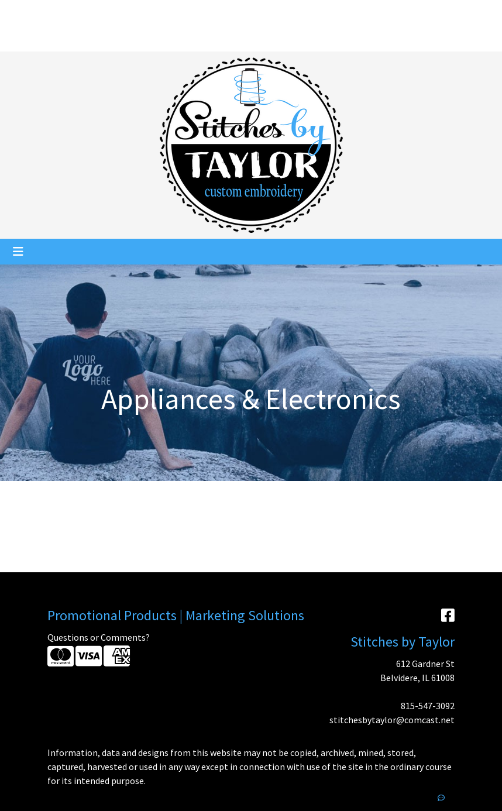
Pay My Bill (32, 38)
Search (384, 13)
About (56, 13)
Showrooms (127, 38)
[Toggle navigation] (18, 251)
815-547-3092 (428, 706)
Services (112, 13)
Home (23, 13)
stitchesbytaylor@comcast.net (392, 720)
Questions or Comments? (98, 637)
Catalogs (174, 13)
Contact (78, 38)
